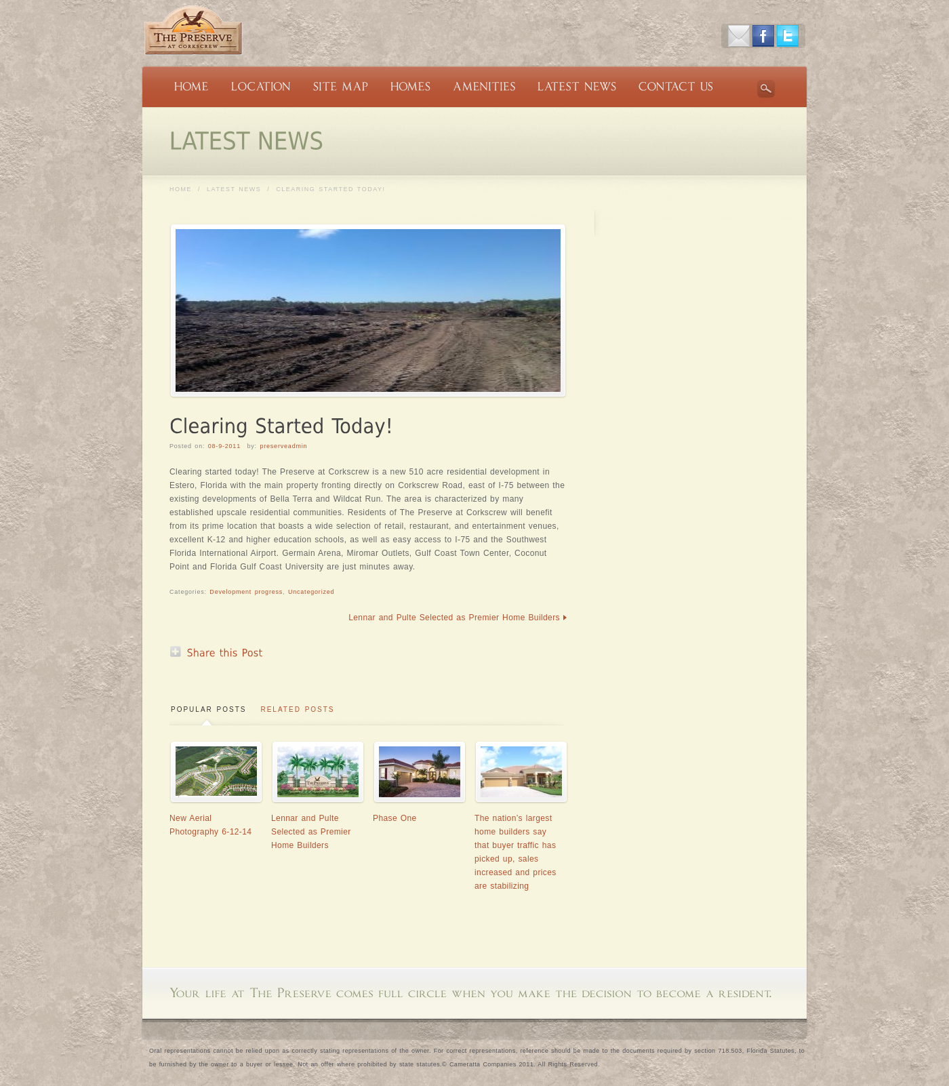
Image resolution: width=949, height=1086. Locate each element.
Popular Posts (208, 709)
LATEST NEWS (234, 189)
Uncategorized (311, 591)
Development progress (246, 591)
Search (766, 88)
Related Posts (297, 709)
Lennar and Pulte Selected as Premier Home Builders (454, 617)
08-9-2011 (224, 446)
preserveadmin (283, 446)
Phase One (395, 818)
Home (180, 189)
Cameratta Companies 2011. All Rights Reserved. (524, 1064)
